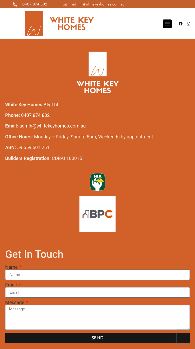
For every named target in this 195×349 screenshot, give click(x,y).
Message (15, 302)
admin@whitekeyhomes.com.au (98, 4)
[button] (167, 23)
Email (11, 285)
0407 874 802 (34, 4)
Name (12, 267)
